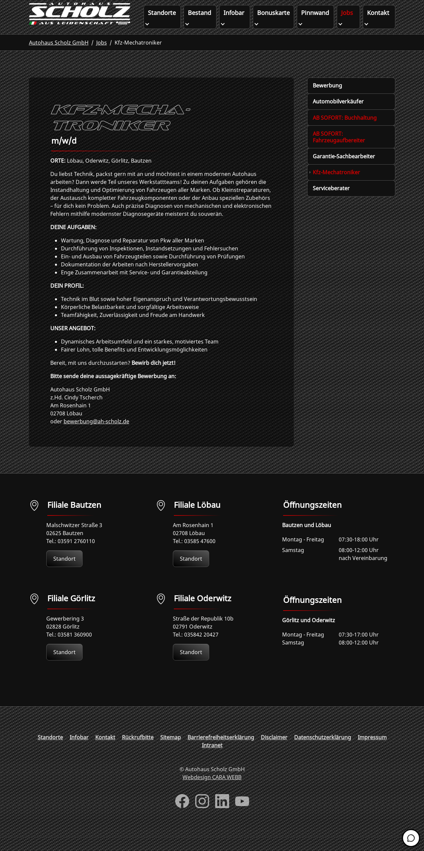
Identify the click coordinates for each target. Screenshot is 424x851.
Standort (64, 572)
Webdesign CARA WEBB (212, 790)
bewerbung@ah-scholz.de (96, 434)
